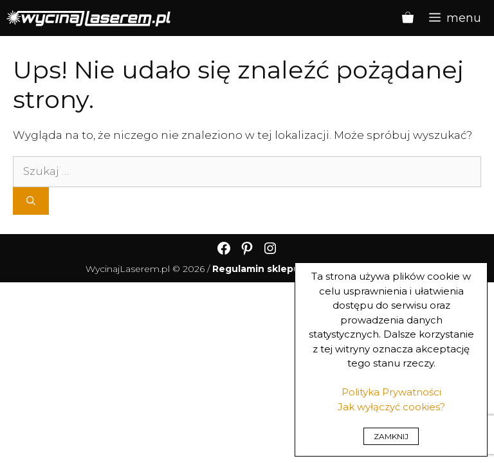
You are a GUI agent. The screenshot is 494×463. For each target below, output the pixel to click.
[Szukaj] (31, 201)
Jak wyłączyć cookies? (391, 407)
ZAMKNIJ (391, 436)
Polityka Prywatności (391, 392)
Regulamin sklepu (256, 269)
